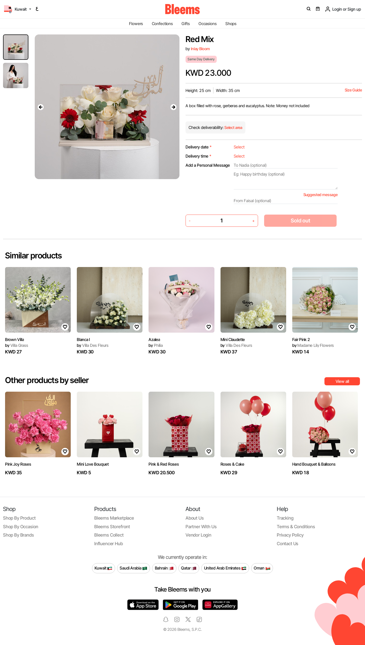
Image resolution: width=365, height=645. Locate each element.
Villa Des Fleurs (92, 345)
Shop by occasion (20, 526)
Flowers (136, 23)
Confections (162, 23)
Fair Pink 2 (301, 339)
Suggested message (320, 194)
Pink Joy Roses (18, 464)
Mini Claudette (233, 339)
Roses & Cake (232, 464)
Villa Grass (16, 345)
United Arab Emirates (225, 568)
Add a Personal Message (208, 165)
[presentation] (41, 107)
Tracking (285, 518)
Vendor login (198, 535)
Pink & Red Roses (164, 464)
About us (195, 518)
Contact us (287, 543)
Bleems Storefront (112, 526)
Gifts (185, 23)
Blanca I (83, 339)
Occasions (207, 23)
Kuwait (103, 568)
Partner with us (201, 526)
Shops (230, 23)
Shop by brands (18, 535)
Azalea (154, 339)
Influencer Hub (108, 543)
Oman (262, 568)
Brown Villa (14, 339)
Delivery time (198, 156)
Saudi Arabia (133, 568)
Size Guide (353, 90)
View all (342, 381)
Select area (233, 127)
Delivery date (199, 146)
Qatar (188, 568)
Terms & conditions (296, 526)
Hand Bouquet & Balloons (314, 464)
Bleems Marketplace (114, 518)
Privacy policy (290, 535)
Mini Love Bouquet (93, 464)
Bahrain (164, 568)
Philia (156, 345)
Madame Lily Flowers (313, 345)
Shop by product (19, 518)
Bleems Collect (109, 535)
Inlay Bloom (200, 48)
